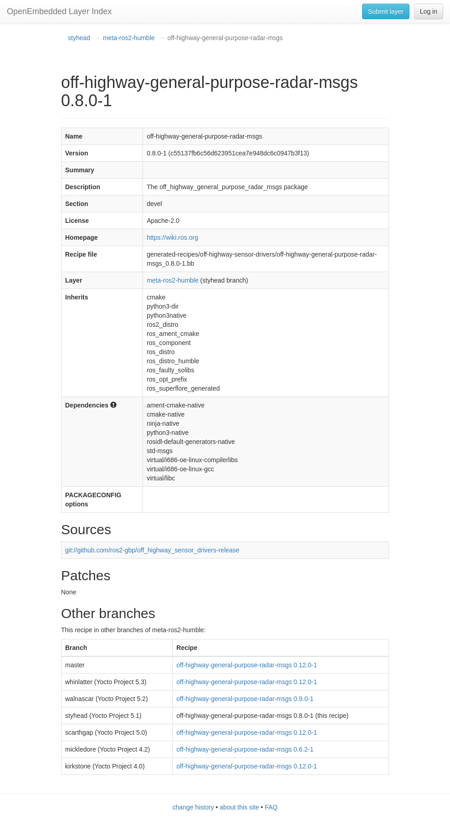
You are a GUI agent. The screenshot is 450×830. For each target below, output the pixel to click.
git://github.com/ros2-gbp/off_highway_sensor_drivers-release (152, 550)
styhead (79, 37)
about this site (239, 807)
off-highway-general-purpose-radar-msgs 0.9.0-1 (244, 698)
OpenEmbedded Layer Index (59, 11)
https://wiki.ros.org (172, 237)
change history (193, 807)
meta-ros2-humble (129, 37)
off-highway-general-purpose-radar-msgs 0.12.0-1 (246, 665)
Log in (428, 11)
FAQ (271, 807)
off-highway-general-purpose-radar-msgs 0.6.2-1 (244, 749)
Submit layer (386, 11)
